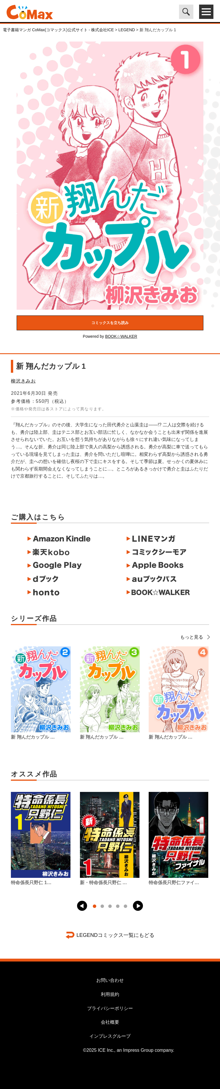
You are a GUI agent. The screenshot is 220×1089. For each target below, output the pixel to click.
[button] (82, 906)
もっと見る (194, 637)
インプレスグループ (110, 1036)
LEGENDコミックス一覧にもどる (115, 935)
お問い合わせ (110, 980)
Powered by (110, 336)
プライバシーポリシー (110, 1008)
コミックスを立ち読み (110, 323)
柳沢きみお (23, 380)
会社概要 (110, 1022)
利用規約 (110, 994)
